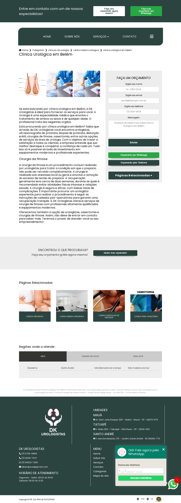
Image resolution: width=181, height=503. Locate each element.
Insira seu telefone (129, 465)
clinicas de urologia (58, 50)
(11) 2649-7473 (28, 458)
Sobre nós (72, 36)
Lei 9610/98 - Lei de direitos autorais (129, 392)
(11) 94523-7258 (28, 462)
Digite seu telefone (133, 106)
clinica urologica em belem (117, 50)
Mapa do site (101, 475)
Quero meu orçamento (115, 253)
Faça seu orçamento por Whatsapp (146, 11)
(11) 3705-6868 (28, 453)
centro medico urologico (86, 50)
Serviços (99, 36)
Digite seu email (134, 95)
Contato (129, 36)
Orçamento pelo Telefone (134, 163)
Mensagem (134, 117)
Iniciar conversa (140, 478)
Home (47, 36)
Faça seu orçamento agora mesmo (109, 11)
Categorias (38, 50)
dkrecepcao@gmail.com (33, 466)
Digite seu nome (133, 84)
